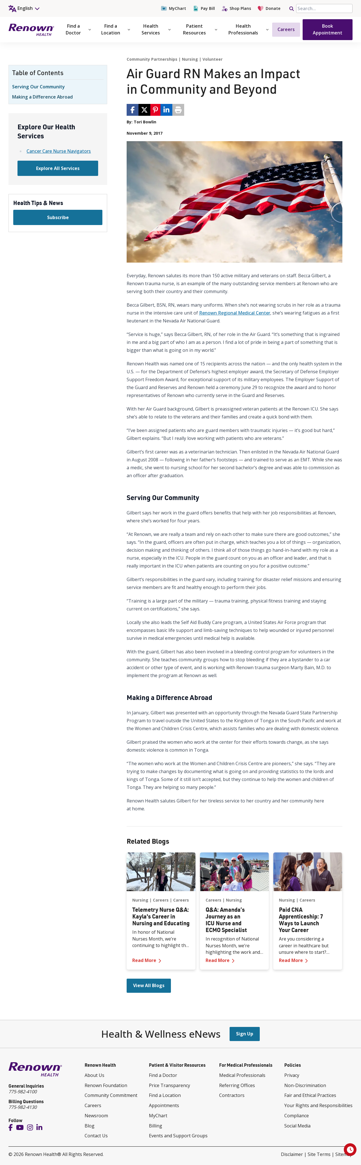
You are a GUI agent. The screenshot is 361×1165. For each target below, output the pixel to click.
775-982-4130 (22, 1107)
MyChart (173, 8)
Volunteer (212, 59)
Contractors (232, 1095)
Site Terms (319, 1154)
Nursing (190, 59)
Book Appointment (327, 29)
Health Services (156, 29)
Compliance (296, 1115)
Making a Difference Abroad (42, 97)
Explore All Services (58, 168)
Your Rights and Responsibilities (318, 1105)
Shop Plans (236, 8)
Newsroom (96, 1115)
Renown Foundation (106, 1085)
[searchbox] (324, 8)
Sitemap (344, 1154)
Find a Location (115, 29)
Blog (89, 1126)
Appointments (164, 1105)
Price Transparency (169, 1085)
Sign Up (244, 1034)
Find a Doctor (78, 29)
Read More (161, 960)
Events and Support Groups (178, 1136)
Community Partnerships (152, 59)
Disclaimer (292, 1154)
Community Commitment (111, 1095)
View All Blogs (148, 985)
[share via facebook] (132, 110)
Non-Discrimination (305, 1085)
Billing (155, 1126)
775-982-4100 (22, 1091)
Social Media (297, 1126)
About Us (94, 1075)
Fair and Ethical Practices (310, 1095)
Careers (286, 29)
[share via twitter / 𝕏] (144, 110)
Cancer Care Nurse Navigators (59, 151)
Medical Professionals (242, 1075)
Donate (269, 8)
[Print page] (178, 110)
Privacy (291, 1075)
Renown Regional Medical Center (234, 313)
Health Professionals (248, 29)
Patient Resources (200, 29)
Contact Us (96, 1136)
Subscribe (58, 217)
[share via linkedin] (166, 110)
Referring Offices (237, 1085)
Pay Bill (204, 8)
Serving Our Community (38, 87)
